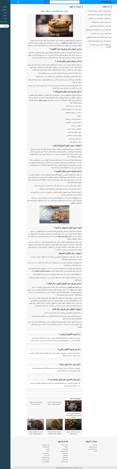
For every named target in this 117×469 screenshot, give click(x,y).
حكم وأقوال (54, 453)
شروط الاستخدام (82, 446)
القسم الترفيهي (53, 451)
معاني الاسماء (54, 461)
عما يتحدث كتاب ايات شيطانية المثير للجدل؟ (89, 41)
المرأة (37, 451)
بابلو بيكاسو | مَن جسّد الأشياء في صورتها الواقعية (88, 29)
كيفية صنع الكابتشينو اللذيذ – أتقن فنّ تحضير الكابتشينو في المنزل (62, 415)
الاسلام (55, 446)
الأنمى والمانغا (54, 444)
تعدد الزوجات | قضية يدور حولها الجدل (91, 22)
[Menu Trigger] (8, 2)
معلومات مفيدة (35, 461)
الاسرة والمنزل (35, 444)
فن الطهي (62, 6)
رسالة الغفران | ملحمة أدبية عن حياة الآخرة (89, 18)
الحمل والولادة (35, 446)
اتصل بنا (84, 451)
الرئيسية (68, 6)
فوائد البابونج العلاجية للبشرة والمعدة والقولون (88, 37)
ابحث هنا (36, 2)
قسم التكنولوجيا (35, 457)
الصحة (37, 449)
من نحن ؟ (84, 444)
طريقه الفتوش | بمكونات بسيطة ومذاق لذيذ (89, 11)
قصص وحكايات (35, 459)
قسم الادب (36, 455)
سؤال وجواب (36, 453)
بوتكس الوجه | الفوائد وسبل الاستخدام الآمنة (89, 14)
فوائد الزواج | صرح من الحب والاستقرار (90, 33)
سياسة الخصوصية (82, 449)
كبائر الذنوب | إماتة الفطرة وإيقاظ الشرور (90, 26)
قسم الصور (54, 459)
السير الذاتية (54, 449)
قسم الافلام (54, 457)
